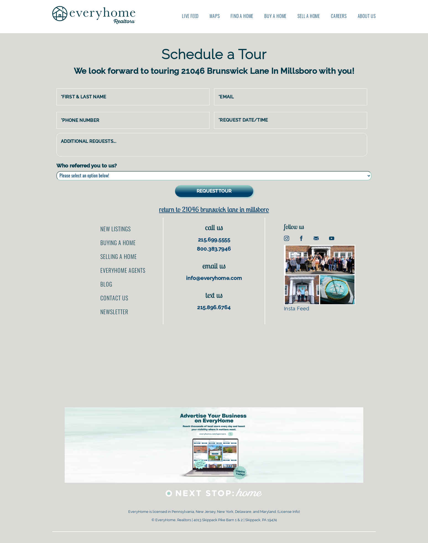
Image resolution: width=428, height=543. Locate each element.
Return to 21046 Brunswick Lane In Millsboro (214, 209)
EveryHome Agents (122, 270)
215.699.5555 (214, 240)
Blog (106, 284)
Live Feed (190, 16)
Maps (215, 16)
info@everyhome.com (214, 278)
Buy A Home (275, 16)
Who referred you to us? (86, 165)
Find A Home (242, 16)
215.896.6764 (214, 307)
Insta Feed (319, 278)
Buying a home (118, 242)
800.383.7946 (214, 249)
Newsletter (114, 312)
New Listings (115, 229)
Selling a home (118, 256)
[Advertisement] (214, 363)
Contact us (114, 298)
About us (367, 16)
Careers (339, 16)
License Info (288, 512)
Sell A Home (308, 16)
